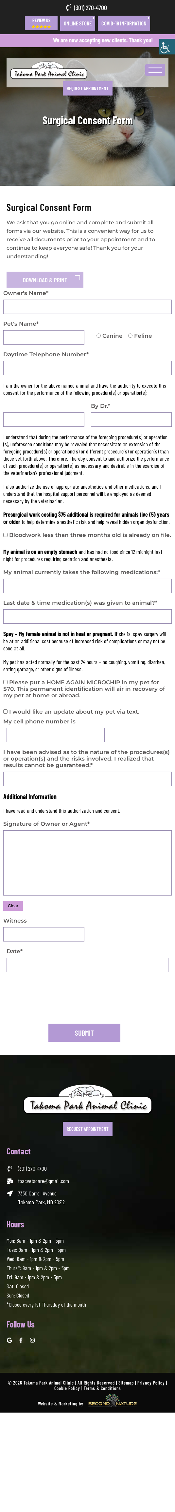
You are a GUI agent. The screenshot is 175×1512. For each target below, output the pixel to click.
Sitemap (126, 1383)
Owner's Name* (25, 293)
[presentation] (56, 1007)
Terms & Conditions (102, 1388)
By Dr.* (100, 406)
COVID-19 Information (124, 23)
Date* (15, 951)
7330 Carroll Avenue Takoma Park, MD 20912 (41, 1198)
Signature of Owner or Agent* (46, 824)
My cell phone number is (39, 721)
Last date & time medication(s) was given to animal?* (80, 603)
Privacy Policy (151, 1383)
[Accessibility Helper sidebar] (167, 46)
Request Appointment (88, 88)
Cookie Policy (67, 1388)
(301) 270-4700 (90, 7)
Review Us (41, 23)
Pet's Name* (21, 323)
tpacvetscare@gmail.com (43, 1180)
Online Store (78, 23)
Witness (15, 920)
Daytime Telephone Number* (46, 354)
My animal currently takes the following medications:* (81, 572)
